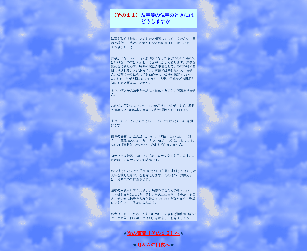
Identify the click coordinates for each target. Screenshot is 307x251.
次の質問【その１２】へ (153, 233)
